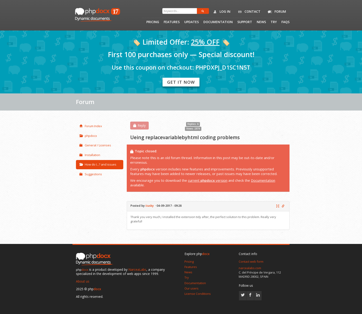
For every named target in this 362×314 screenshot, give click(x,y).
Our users (191, 288)
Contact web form (251, 261)
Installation (89, 155)
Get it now (181, 82)
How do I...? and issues (97, 164)
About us (82, 281)
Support (244, 22)
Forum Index (90, 126)
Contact (248, 11)
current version (207, 180)
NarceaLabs (137, 269)
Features (172, 22)
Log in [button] (220, 11)
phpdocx (88, 136)
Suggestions (90, 174)
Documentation (218, 22)
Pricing (152, 22)
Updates (191, 22)
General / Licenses (95, 145)
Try (274, 22)
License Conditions (197, 294)
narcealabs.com (250, 268)
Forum (276, 11)
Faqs (285, 22)
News (261, 22)
